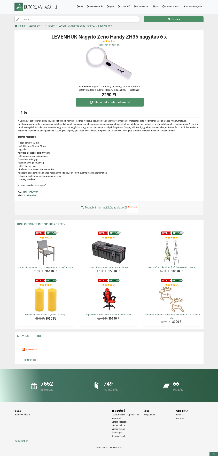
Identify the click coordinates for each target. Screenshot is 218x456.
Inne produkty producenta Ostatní (41, 224)
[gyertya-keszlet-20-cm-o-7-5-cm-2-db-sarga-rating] (45, 285)
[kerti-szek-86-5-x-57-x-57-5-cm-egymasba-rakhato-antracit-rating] (45, 238)
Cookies (180, 418)
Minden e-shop (118, 429)
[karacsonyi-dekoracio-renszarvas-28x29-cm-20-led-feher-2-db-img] (171, 299)
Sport (110, 6)
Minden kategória (192, 6)
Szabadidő (123, 6)
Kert (79, 6)
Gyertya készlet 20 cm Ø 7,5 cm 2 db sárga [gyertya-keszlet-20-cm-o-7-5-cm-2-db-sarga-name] (45, 314)
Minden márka (118, 425)
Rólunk (179, 415)
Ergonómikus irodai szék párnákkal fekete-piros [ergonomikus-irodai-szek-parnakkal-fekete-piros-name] (108, 314)
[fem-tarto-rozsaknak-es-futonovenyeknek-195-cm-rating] (171, 238)
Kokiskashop (30, 195)
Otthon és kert (141, 6)
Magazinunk (149, 415)
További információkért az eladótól (109, 208)
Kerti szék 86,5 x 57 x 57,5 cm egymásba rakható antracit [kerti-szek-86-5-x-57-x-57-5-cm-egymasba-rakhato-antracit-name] (45, 267)
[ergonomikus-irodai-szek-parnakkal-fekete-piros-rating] (108, 285)
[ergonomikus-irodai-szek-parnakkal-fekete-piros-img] (108, 299)
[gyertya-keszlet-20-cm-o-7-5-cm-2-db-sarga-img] (45, 299)
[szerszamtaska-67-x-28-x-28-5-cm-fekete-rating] (108, 238)
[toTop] (213, 454)
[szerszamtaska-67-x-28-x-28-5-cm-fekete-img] (108, 252)
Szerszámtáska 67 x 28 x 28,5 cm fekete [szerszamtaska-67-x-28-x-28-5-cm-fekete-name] (108, 267)
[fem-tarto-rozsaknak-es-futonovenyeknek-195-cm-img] (171, 252)
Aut (156, 6)
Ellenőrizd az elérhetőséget (109, 102)
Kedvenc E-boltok (29, 336)
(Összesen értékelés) (109, 44)
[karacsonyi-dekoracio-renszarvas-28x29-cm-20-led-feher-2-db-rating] (171, 285)
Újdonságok (117, 432)
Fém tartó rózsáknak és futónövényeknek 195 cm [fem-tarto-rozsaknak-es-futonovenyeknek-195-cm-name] (171, 267)
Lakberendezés (94, 6)
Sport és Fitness (171, 6)
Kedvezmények (118, 436)
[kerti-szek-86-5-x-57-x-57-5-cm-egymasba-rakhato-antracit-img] (45, 252)
